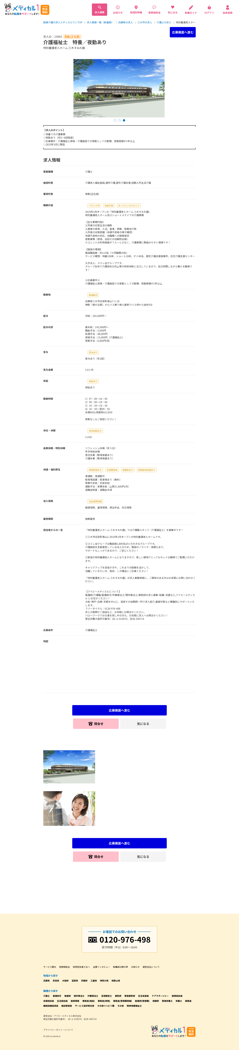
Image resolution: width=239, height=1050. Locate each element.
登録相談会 (64, 966)
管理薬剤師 (129, 995)
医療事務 (75, 1000)
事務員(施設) (88, 1000)
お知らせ (135, 966)
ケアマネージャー (160, 995)
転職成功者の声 (120, 966)
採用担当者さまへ (81, 966)
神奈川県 (104, 980)
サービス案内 (49, 966)
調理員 (188, 1000)
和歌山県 (116, 980)
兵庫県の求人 (125, 22)
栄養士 (179, 1000)
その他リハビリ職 (105, 1005)
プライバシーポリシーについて (58, 1029)
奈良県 (56, 980)
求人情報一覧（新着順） (100, 22)
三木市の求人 (144, 22)
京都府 (84, 980)
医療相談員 (177, 995)
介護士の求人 (164, 22)
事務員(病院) (104, 1000)
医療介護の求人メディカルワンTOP (62, 22)
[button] (115, 120)
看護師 (67, 995)
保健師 (155, 1000)
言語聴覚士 (106, 995)
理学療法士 (79, 995)
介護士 (46, 995)
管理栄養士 (167, 1000)
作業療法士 (92, 995)
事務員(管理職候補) (122, 1000)
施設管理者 (66, 1005)
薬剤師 (118, 995)
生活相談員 (62, 1000)
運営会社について (151, 966)
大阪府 (65, 980)
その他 (120, 1005)
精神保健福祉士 (134, 1005)
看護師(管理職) (142, 1000)
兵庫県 (46, 980)
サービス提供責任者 (84, 1005)
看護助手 (57, 995)
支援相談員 (48, 1000)
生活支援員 (143, 995)
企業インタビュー (101, 966)
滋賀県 (75, 980)
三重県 (94, 980)
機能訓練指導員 (50, 1005)
